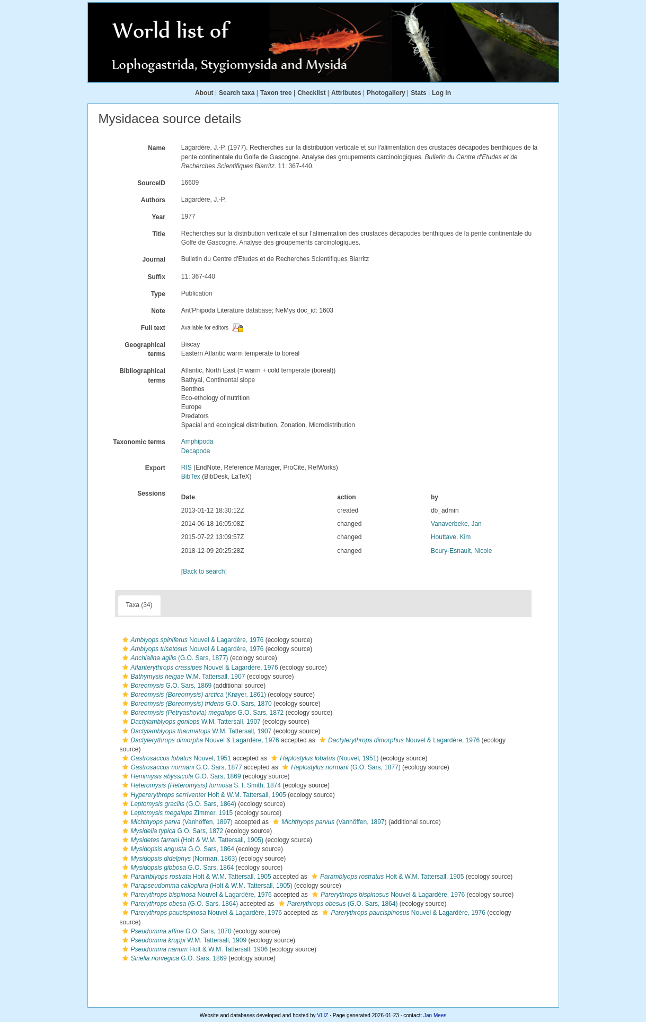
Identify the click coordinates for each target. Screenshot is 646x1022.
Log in (441, 93)
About (204, 93)
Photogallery (386, 93)
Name (156, 148)
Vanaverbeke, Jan (456, 523)
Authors (153, 200)
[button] (125, 640)
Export (155, 468)
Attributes (346, 93)
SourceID (151, 183)
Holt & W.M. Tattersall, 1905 (203, 795)
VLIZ (322, 1015)
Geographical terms (145, 349)
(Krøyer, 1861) (193, 694)
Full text (153, 328)
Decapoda (195, 451)
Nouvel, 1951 (175, 758)
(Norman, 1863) (178, 858)
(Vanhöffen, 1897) (176, 822)
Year (158, 217)
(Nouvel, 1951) (323, 758)
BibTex (190, 476)
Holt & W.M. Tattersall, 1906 (194, 949)
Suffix (156, 277)
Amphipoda (197, 441)
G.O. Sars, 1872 (202, 712)
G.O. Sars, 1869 (166, 685)
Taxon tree (276, 93)
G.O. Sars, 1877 (181, 767)
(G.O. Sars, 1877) (174, 658)
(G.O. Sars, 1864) (178, 804)
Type (158, 294)
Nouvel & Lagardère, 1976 (192, 640)
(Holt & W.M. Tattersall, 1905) (192, 840)
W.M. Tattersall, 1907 (182, 676)
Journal (153, 259)
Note (158, 311)
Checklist (311, 93)
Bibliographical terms (142, 375)
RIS (186, 467)
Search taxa (236, 93)
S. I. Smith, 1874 (200, 785)
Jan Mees (434, 1015)
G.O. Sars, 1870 (196, 703)
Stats (418, 93)
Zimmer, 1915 (176, 813)
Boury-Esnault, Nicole (461, 551)
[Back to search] (204, 571)
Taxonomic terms (139, 442)
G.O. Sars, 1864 (177, 849)
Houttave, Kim (451, 537)
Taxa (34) (139, 605)
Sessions (151, 493)
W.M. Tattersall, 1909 (183, 940)
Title (158, 234)
